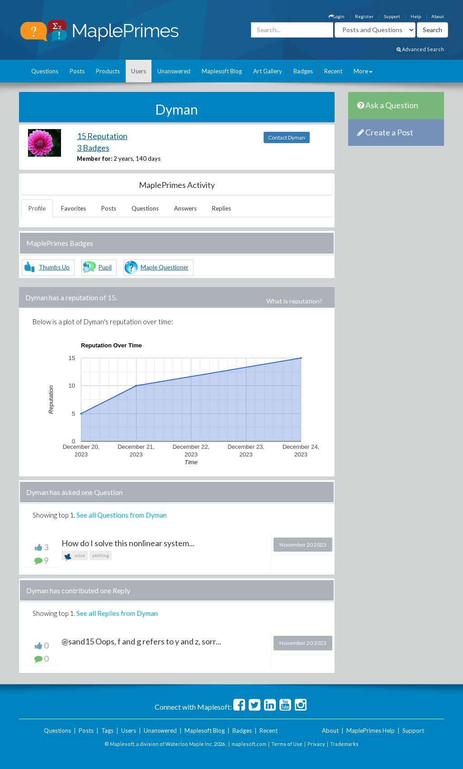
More (363, 71)
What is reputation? (294, 301)
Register (364, 16)
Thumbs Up (54, 267)
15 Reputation (102, 136)
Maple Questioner (165, 267)
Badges (303, 71)
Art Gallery (267, 71)
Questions (44, 71)
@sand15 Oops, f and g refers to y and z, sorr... (141, 641)
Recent (333, 71)
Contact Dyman (286, 137)
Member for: (94, 158)
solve (74, 556)
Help (416, 16)
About (437, 16)
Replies (221, 208)
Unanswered (173, 71)
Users (138, 71)
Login (337, 16)
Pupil (105, 267)
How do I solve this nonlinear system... (127, 543)
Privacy (316, 744)
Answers (185, 208)
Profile (37, 208)
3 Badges (93, 148)
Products (108, 71)
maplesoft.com (249, 744)
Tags (107, 730)
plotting (100, 555)
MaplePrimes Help (370, 730)
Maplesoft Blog (222, 71)
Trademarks (344, 744)
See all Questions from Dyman (121, 515)
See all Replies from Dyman (117, 613)
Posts (77, 71)
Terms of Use (286, 744)
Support (392, 16)
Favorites (73, 208)
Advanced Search (420, 49)
